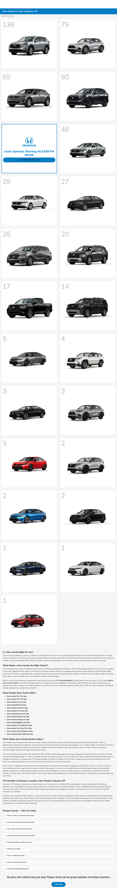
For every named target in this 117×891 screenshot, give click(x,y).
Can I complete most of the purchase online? (19, 829)
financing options (66, 680)
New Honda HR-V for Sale (17, 699)
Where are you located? (13, 849)
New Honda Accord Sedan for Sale (20, 731)
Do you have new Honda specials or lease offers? (21, 822)
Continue (58, 884)
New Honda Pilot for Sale (16, 705)
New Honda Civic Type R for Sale (19, 728)
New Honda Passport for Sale (18, 717)
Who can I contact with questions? (16, 862)
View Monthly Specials (29, 160)
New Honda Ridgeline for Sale (18, 722)
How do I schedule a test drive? (15, 855)
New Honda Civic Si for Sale (17, 711)
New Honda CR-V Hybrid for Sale (19, 725)
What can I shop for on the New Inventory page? (20, 815)
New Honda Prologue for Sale (18, 719)
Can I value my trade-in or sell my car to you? (19, 842)
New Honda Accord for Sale (17, 708)
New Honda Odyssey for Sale (18, 714)
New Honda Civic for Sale (16, 702)
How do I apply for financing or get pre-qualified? (21, 835)
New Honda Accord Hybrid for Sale (20, 734)
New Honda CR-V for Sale (17, 696)
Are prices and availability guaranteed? (18, 869)
